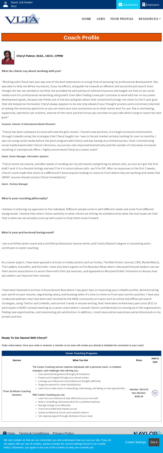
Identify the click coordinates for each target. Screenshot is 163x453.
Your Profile (122, 19)
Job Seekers (128, 4)
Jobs (100, 19)
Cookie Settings (135, 442)
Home (86, 19)
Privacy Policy (63, 433)
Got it (153, 442)
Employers (150, 4)
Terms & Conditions (34, 433)
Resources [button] (148, 19)
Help (9, 433)
